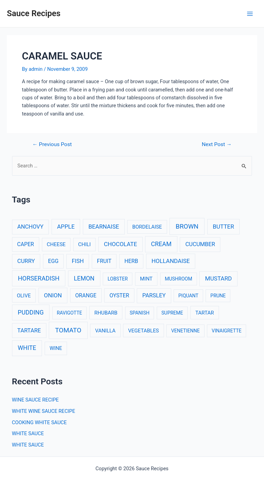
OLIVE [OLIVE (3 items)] (24, 296)
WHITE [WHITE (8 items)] (27, 347)
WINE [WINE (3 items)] (56, 348)
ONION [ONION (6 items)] (53, 295)
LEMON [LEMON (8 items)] (84, 278)
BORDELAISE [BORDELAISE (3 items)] (147, 227)
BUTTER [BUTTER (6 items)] (223, 226)
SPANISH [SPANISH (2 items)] (139, 313)
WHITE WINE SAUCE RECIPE (43, 411)
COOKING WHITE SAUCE (39, 422)
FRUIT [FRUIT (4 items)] (104, 261)
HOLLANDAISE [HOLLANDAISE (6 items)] (171, 260)
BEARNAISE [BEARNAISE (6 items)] (103, 226)
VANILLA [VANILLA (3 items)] (105, 331)
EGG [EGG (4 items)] (53, 261)
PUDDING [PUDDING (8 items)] (31, 312)
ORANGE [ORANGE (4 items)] (86, 295)
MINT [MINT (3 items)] (146, 279)
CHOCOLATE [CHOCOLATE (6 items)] (120, 244)
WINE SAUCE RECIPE (35, 400)
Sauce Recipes (33, 13)
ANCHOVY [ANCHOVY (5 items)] (30, 226)
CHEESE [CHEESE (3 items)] (56, 244)
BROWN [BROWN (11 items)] (187, 226)
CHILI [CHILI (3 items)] (84, 244)
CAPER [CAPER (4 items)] (25, 244)
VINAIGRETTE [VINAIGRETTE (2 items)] (227, 330)
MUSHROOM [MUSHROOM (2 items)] (178, 279)
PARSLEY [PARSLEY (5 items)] (154, 295)
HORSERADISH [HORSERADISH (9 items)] (38, 278)
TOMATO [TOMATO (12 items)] (68, 330)
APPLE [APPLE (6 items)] (66, 226)
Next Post (217, 144)
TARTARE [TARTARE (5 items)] (29, 330)
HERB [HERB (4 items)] (131, 261)
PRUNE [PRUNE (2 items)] (218, 295)
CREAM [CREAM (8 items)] (161, 244)
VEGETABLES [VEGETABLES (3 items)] (143, 331)
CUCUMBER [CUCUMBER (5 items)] (200, 244)
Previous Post (52, 144)
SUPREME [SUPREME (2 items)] (172, 313)
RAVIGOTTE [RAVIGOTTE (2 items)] (69, 313)
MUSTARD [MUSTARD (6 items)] (218, 278)
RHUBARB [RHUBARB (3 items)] (105, 313)
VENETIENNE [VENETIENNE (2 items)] (185, 330)
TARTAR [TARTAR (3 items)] (204, 313)
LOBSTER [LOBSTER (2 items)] (118, 279)
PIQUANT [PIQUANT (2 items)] (188, 295)
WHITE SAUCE (28, 433)
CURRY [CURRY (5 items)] (26, 261)
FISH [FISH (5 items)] (78, 261)
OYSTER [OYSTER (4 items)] (119, 295)
